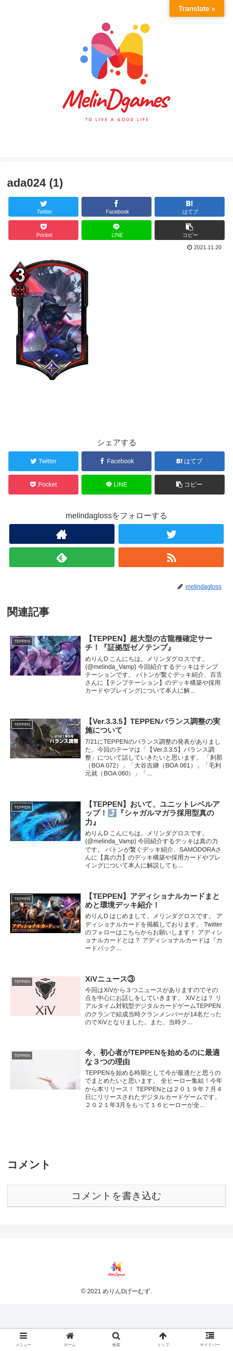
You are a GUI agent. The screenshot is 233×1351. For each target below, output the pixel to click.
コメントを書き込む (116, 1195)
